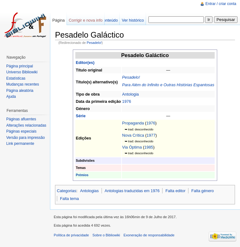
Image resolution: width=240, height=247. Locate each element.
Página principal (19, 66)
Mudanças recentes (22, 84)
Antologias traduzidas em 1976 (132, 190)
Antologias (89, 190)
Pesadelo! (94, 43)
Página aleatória (19, 90)
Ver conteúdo (106, 20)
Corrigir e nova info (85, 20)
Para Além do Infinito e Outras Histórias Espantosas (168, 84)
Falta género (202, 190)
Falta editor (175, 190)
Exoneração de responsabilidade (148, 235)
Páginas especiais (21, 131)
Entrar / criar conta (220, 4)
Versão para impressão (25, 137)
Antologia (130, 94)
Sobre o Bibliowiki (106, 235)
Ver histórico (133, 20)
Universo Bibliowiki (22, 72)
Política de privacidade (71, 235)
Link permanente (20, 143)
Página (58, 20)
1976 (126, 101)
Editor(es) (85, 62)
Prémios (82, 175)
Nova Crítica (133, 135)
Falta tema (69, 198)
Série (80, 115)
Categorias (66, 190)
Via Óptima (132, 147)
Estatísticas (15, 78)
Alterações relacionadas (26, 125)
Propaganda (133, 123)
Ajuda (11, 96)
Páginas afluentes (21, 119)
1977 (151, 135)
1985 (148, 147)
